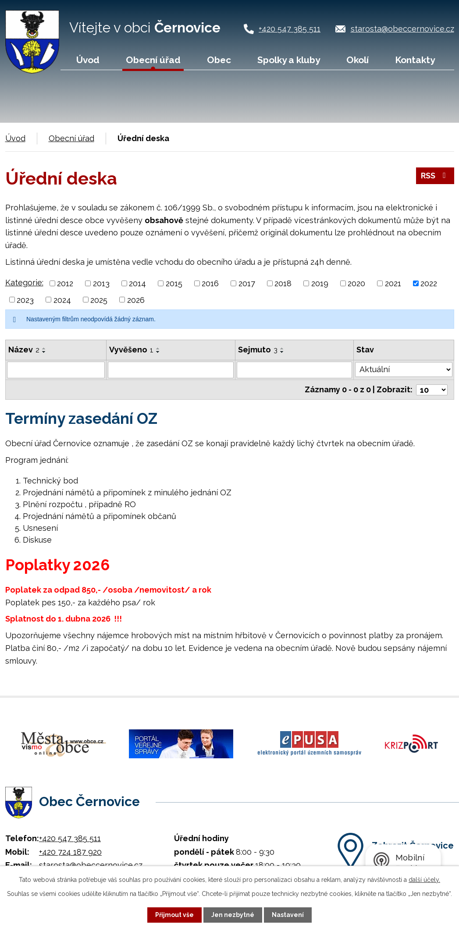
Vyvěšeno (131, 349)
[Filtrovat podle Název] (56, 370)
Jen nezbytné (232, 914)
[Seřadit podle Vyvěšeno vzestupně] (158, 348)
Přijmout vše (174, 914)
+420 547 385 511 (289, 28)
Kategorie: (24, 282)
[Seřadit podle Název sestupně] (44, 352)
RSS (435, 175)
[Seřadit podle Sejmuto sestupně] (282, 352)
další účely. (424, 879)
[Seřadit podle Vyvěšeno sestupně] (158, 352)
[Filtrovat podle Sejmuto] (294, 370)
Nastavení (288, 914)
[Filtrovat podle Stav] (403, 369)
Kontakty (415, 59)
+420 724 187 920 (70, 851)
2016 (210, 283)
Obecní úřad (153, 59)
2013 (101, 283)
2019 (319, 283)
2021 (393, 283)
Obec (219, 59)
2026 (136, 299)
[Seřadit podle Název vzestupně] (44, 348)
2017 (246, 283)
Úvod (88, 59)
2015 (174, 283)
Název (23, 349)
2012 (65, 283)
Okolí (357, 59)
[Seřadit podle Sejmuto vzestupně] (282, 348)
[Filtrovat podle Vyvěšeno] (171, 370)
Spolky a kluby (288, 59)
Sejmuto (258, 349)
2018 (283, 283)
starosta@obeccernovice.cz (402, 28)
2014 (137, 283)
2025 (98, 299)
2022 (428, 283)
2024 (62, 299)
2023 (25, 299)
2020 (356, 283)
